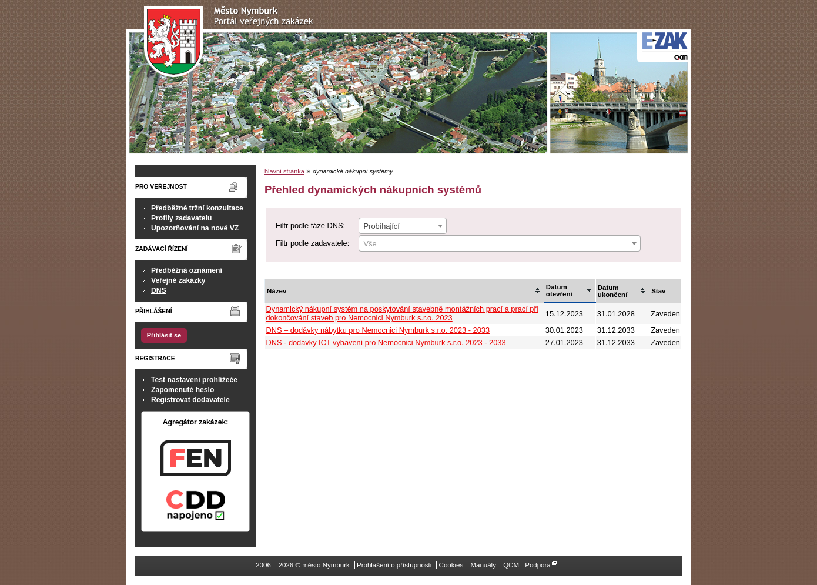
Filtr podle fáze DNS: (310, 225)
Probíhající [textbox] (382, 226)
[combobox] (403, 226)
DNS (158, 290)
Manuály (483, 565)
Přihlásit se (164, 335)
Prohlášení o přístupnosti (394, 565)
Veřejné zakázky (178, 280)
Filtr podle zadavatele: (312, 243)
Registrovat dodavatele (190, 400)
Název (276, 291)
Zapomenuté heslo (182, 390)
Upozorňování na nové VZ (195, 228)
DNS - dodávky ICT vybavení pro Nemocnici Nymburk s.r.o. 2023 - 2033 (386, 342)
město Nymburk (232, 42)
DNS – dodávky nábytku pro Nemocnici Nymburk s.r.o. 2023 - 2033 (378, 330)
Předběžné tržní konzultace (197, 208)
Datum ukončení (613, 291)
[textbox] (499, 244)
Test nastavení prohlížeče (194, 380)
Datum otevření (559, 290)
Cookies (451, 565)
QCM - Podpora (527, 565)
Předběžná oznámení (186, 270)
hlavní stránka (284, 171)
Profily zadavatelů (181, 218)
